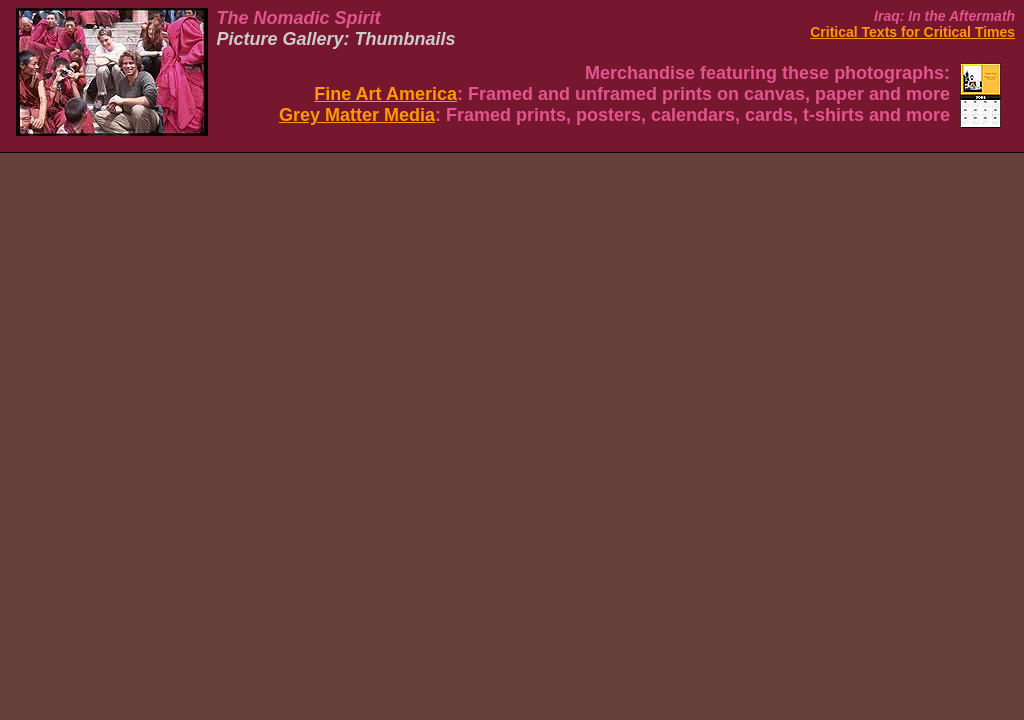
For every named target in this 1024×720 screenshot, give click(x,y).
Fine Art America (385, 94)
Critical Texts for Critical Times (912, 32)
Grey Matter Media (357, 115)
